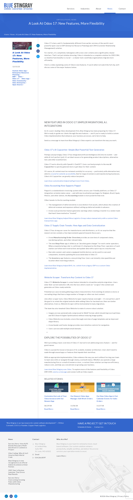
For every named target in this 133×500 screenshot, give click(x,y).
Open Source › (18, 85)
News (109, 9)
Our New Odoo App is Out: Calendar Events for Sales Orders (107, 398)
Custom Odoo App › (20, 71)
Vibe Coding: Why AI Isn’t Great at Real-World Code (18, 455)
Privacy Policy (123, 496)
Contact (122, 9)
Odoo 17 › (16, 78)
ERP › (14, 76)
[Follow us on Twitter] (15, 496)
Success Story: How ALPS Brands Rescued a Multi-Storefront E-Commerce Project (18, 447)
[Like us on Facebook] (11, 496)
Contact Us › (99, 427)
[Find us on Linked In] (6, 496)
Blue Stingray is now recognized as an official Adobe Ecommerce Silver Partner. (18, 464)
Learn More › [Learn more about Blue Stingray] (61, 456)
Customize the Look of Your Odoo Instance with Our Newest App (55, 398)
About (98, 9)
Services (70, 9)
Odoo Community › (19, 81)
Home (6, 34)
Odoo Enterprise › (19, 83)
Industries (85, 9)
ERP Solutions (63, 20)
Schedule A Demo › (85, 427)
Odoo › (20, 76)
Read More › (49, 409)
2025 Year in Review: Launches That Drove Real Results (16, 472)
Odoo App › (26, 78)
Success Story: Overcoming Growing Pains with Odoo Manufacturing (16, 481)
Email (37, 454)
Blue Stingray (111, 496)
